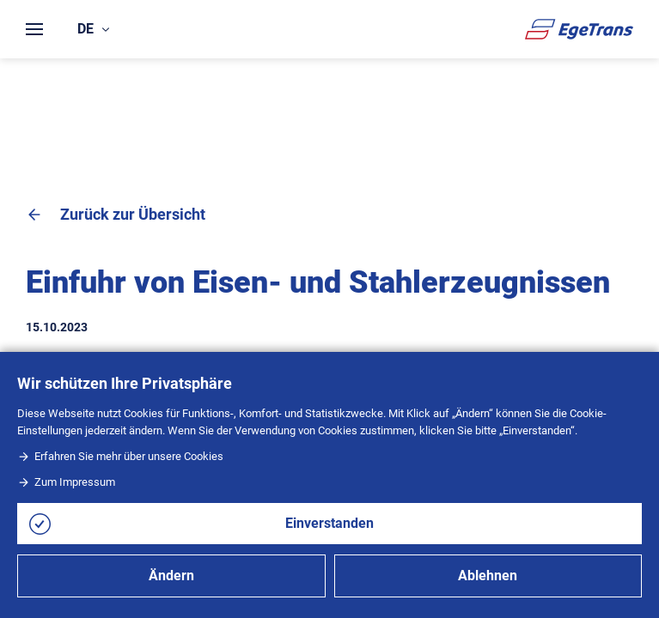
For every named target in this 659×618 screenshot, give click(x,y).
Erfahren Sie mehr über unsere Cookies (120, 456)
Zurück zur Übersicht (115, 214)
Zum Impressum (66, 482)
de (93, 29)
